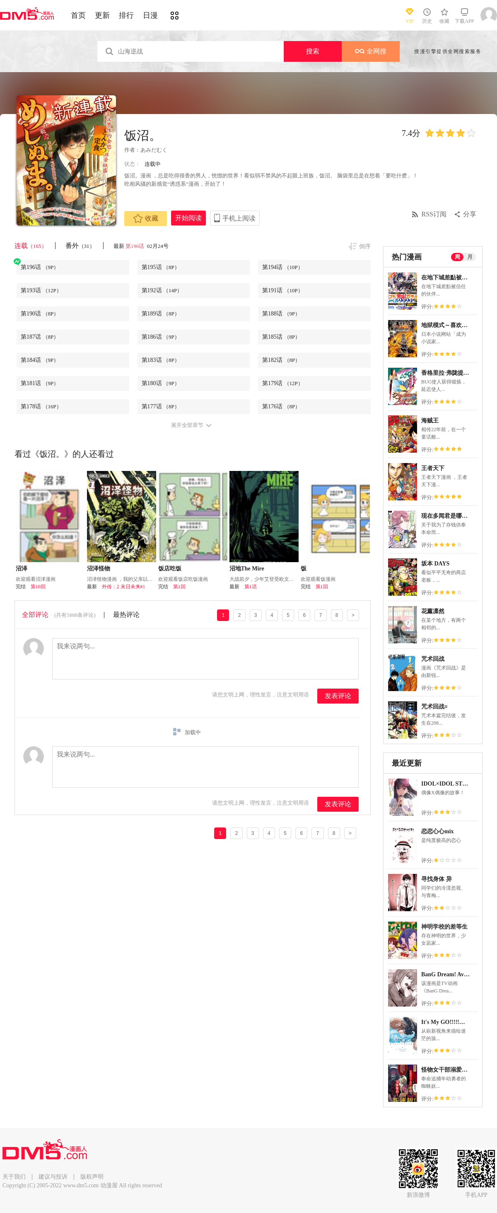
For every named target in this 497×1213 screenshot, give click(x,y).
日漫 (150, 15)
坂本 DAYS (435, 563)
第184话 (40, 360)
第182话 (281, 360)
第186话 (161, 337)
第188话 (281, 314)
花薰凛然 (432, 611)
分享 (469, 214)
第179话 (282, 383)
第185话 (281, 337)
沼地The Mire (246, 568)
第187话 (40, 337)
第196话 (135, 246)
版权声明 (92, 1177)
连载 (30, 245)
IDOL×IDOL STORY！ (451, 784)
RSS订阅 (434, 214)
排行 (126, 15)
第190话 (40, 314)
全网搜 (370, 51)
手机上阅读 (239, 218)
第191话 (282, 290)
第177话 (161, 406)
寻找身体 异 (436, 879)
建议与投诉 (53, 1177)
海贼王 (430, 420)
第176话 (281, 406)
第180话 (161, 383)
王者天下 (432, 468)
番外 (80, 245)
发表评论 (338, 695)
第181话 (40, 383)
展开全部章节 (187, 425)
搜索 (312, 51)
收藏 (145, 218)
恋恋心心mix (437, 831)
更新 (102, 15)
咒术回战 (432, 659)
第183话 (161, 360)
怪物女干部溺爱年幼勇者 (453, 1070)
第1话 (250, 587)
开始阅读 (188, 217)
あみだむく (153, 150)
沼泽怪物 (98, 568)
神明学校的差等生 (444, 927)
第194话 (282, 267)
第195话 (161, 267)
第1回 (179, 587)
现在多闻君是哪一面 (447, 516)
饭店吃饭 (169, 568)
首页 (78, 15)
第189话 (161, 314)
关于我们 (14, 1177)
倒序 (365, 246)
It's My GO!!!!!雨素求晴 (452, 1022)
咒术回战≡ (434, 707)
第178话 (41, 406)
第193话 (41, 290)
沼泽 (21, 568)
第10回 (38, 587)
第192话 (162, 290)
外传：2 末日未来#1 (123, 587)
